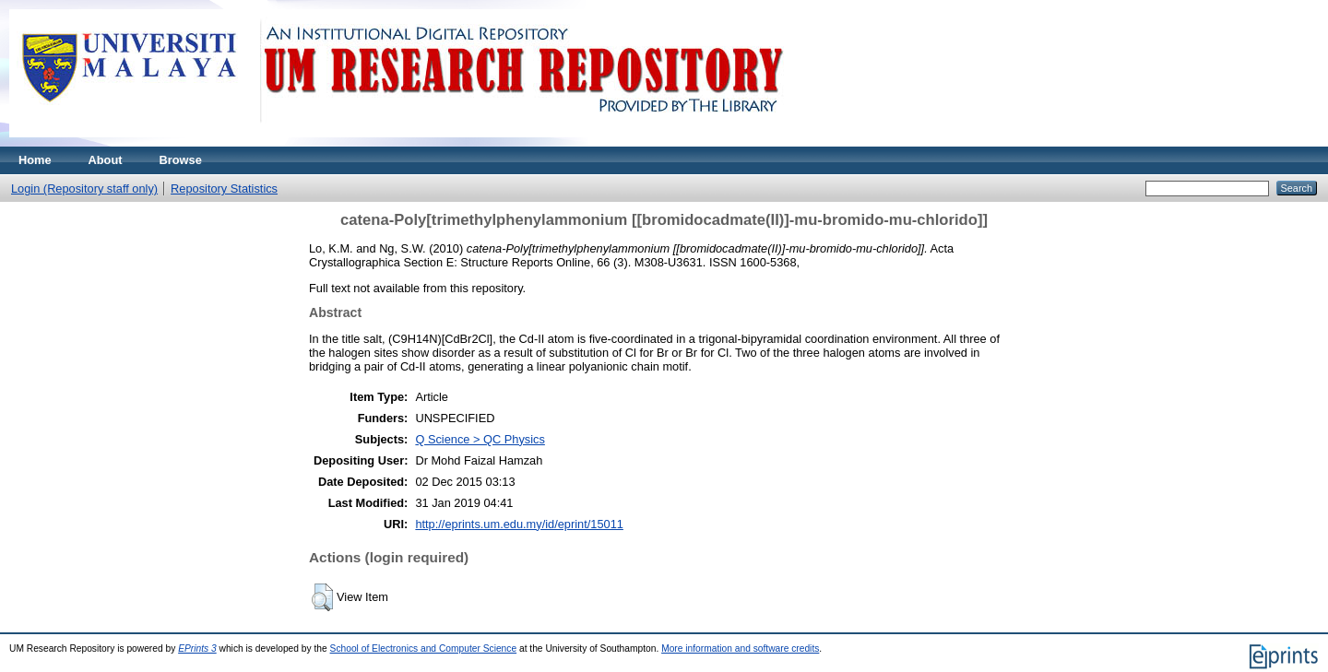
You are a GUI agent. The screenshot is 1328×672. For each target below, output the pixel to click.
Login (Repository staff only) (84, 188)
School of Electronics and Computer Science (423, 648)
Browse (181, 160)
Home (35, 160)
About (106, 160)
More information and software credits (740, 648)
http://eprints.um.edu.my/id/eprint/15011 (519, 524)
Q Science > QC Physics (479, 439)
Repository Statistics (224, 188)
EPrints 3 (197, 648)
